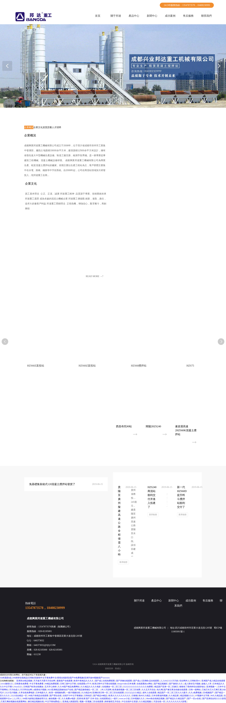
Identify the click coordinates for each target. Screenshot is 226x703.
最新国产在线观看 (65, 681)
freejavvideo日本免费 (127, 684)
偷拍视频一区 (55, 698)
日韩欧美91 (195, 681)
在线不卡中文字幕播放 (73, 695)
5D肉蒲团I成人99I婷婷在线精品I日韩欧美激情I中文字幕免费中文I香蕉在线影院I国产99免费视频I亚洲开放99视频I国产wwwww (55, 678)
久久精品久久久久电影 (91, 686)
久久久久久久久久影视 (177, 701)
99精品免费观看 (52, 684)
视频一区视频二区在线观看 (92, 701)
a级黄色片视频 (39, 689)
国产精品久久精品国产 (176, 698)
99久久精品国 (217, 695)
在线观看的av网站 (145, 684)
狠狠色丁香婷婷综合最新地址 (192, 686)
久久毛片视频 (11, 692)
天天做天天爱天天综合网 (44, 681)
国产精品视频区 (161, 684)
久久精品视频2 (145, 701)
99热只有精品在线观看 (38, 695)
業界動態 (123, 562)
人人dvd (163, 681)
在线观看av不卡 (84, 684)
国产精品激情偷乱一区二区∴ (87, 689)
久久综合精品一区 (19, 695)
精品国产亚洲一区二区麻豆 (166, 686)
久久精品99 (86, 692)
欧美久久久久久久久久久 (120, 695)
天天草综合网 (26, 689)
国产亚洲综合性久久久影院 (214, 698)
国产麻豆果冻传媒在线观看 (176, 689)
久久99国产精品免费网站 (69, 686)
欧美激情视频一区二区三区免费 (127, 689)
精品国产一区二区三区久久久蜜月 (173, 692)
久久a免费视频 (195, 692)
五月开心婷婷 (51, 686)
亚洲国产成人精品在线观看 (213, 681)
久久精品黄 (174, 695)
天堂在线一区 (159, 701)
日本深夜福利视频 (160, 695)
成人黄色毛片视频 (192, 684)
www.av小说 (124, 698)
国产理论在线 (56, 695)
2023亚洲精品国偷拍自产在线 (60, 689)
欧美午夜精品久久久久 (84, 681)
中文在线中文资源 (130, 701)
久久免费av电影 (69, 698)
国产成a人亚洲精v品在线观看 (146, 681)
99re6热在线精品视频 (155, 698)
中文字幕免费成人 (53, 701)
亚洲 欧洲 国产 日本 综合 (88, 698)
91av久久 (18, 686)
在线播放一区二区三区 (112, 686)
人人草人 (17, 698)
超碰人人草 (206, 684)
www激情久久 (7, 684)
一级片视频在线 (73, 692)
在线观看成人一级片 (109, 698)
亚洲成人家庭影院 (70, 701)
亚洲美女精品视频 (24, 681)
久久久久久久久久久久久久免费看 (138, 686)
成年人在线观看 (149, 692)
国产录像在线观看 (124, 681)
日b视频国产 (208, 692)
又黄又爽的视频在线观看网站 (14, 701)
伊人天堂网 (106, 689)
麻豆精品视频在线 (36, 701)
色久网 (160, 689)
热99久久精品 (145, 695)
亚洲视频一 (211, 686)
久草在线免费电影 (27, 692)
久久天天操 (173, 681)
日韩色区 (88, 695)
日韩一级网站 (195, 689)
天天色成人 (14, 689)
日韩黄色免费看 (21, 684)
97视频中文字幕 (202, 695)
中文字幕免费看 (37, 684)
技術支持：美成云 (113, 668)
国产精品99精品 (100, 695)
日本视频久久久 (138, 698)
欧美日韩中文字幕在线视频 (104, 684)
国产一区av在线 (194, 698)
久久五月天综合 (149, 689)
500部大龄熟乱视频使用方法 (35, 698)
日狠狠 (135, 695)
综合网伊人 (184, 681)
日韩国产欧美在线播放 (33, 686)
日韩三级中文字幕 (68, 684)
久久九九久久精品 (133, 692)
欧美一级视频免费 (57, 692)
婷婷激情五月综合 (113, 701)
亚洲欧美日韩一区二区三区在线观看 (108, 692)
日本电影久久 (42, 692)
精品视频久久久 (187, 695)
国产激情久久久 (176, 684)
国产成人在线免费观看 (105, 681)
